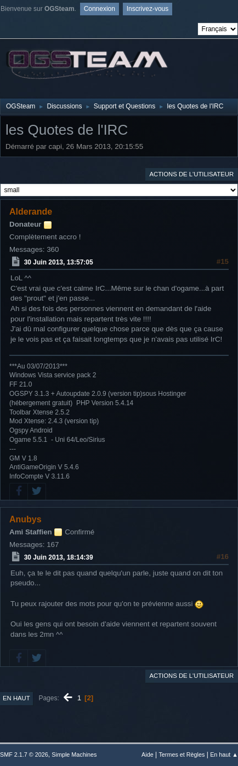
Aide (147, 754)
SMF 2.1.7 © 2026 (24, 754)
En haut (16, 698)
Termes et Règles (181, 754)
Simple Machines (74, 754)
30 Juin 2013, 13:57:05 (58, 262)
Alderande (30, 211)
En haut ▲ (224, 754)
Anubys (25, 519)
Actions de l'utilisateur (191, 174)
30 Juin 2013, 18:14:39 (58, 557)
